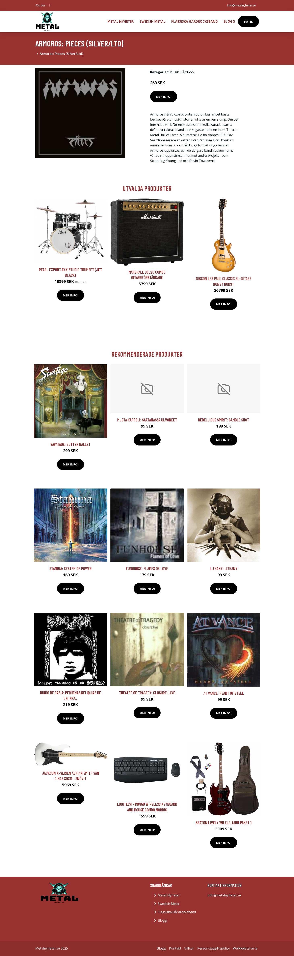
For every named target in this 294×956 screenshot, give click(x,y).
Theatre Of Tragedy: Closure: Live (147, 692)
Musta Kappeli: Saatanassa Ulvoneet (147, 419)
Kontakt (175, 948)
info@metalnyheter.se (241, 5)
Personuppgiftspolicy (213, 948)
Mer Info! (163, 97)
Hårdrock (187, 72)
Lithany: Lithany (223, 568)
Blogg (229, 21)
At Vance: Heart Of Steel (224, 692)
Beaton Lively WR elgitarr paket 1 (223, 822)
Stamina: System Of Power (70, 568)
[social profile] (50, 5)
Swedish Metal (152, 21)
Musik (174, 72)
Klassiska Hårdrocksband (194, 21)
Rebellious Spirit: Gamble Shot (223, 419)
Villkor (189, 948)
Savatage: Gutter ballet (70, 444)
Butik (248, 21)
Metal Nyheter (120, 21)
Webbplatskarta (245, 948)
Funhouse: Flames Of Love (147, 568)
